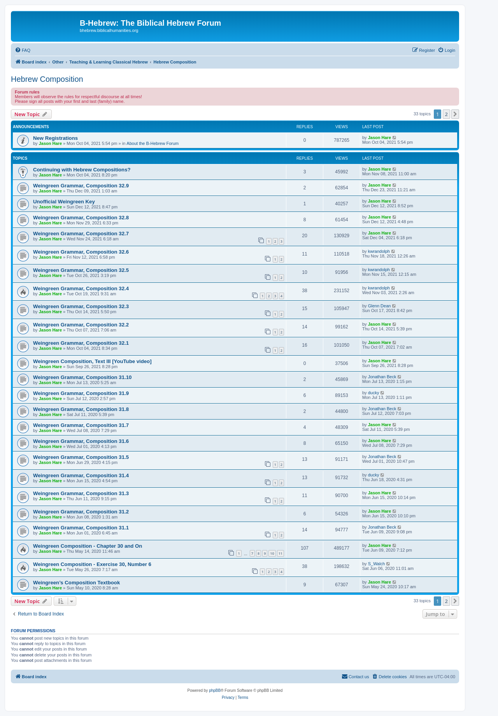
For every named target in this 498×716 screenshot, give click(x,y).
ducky (373, 392)
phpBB (215, 690)
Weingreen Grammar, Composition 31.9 (81, 393)
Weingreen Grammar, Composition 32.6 (81, 252)
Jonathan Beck (382, 376)
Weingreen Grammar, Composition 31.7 (81, 425)
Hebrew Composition (47, 79)
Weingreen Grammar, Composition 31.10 (82, 377)
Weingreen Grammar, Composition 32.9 (81, 186)
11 (280, 553)
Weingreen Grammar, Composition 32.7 (81, 233)
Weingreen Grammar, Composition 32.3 (81, 306)
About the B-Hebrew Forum (152, 143)
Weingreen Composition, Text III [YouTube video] (92, 361)
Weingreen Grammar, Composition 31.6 (81, 441)
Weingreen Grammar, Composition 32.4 (81, 288)
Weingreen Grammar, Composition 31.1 (81, 528)
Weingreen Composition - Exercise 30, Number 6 (92, 564)
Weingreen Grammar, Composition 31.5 (81, 457)
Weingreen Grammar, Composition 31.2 (81, 512)
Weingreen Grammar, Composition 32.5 (81, 270)
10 (272, 553)
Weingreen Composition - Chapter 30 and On (87, 546)
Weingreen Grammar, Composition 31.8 (81, 409)
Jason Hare (50, 143)
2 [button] (446, 114)
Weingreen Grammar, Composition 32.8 (81, 217)
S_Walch (376, 563)
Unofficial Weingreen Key (64, 202)
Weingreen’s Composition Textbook (76, 582)
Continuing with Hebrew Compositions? (82, 170)
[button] (455, 114)
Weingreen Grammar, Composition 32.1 (81, 343)
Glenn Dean (379, 305)
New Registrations (55, 138)
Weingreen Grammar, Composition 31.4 (81, 475)
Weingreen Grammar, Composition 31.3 (81, 493)
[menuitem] (22, 50)
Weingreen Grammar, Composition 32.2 (81, 325)
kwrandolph (379, 251)
